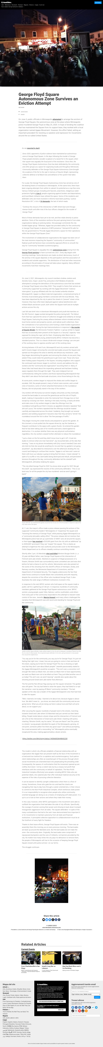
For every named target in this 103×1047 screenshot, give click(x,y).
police (43, 927)
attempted (57, 119)
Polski (23, 1024)
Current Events (24, 111)
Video (21, 995)
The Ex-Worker (7, 1012)
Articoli (5, 987)
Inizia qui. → (61, 1009)
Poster (12, 995)
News (7, 991)
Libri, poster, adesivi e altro (11, 1018)
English (5, 1022)
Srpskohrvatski (19, 1030)
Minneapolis (49, 927)
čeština (11, 1028)
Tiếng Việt (23, 1034)
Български (15, 1026)
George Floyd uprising (30, 253)
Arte (4, 989)
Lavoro (5, 1003)
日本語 (9, 1026)
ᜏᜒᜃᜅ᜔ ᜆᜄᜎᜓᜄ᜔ (25, 1036)
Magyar (22, 1028)
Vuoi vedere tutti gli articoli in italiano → (12, 6)
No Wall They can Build (19, 1012)
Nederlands (10, 1030)
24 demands (45, 201)
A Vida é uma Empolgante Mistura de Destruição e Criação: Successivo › (74, 929)
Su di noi (41, 5)
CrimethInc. (6, 2)
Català (29, 1034)
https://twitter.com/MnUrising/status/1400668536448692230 (44, 739)
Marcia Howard (49, 597)
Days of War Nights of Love (11, 1005)
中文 (20, 1026)
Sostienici (98, 2)
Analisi (14, 989)
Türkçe (27, 1028)
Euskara (16, 1028)
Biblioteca (8, 5)
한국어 (26, 1030)
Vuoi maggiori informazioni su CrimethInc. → (52, 1001)
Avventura (9, 989)
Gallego (8, 1036)
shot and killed (52, 554)
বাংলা (14, 1032)
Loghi (4, 997)
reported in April (33, 148)
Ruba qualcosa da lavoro (23, 997)
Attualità (19, 989)
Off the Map (9, 1007)
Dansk (24, 1032)
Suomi (5, 1026)
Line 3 (38, 193)
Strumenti (14, 5)
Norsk (19, 1036)
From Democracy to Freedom (11, 1001)
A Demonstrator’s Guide (24, 991)
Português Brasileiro (9, 1024)
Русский (18, 1024)
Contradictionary (26, 1001)
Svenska (19, 1032)
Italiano (15, 1022)
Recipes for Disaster (25, 1003)
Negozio (26, 5)
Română (5, 1032)
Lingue (36, 5)
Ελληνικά (28, 1024)
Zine (4, 995)
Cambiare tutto (11, 997)
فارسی (5, 1030)
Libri (2, 5)
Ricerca (31, 5)
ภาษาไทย (5, 1034)
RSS (8, 987)
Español (22, 114)
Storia (24, 989)
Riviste (8, 995)
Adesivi (17, 995)
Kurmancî (13, 1036)
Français (26, 1022)
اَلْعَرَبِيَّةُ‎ (10, 1032)
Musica (26, 995)
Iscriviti (97, 997)
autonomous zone (60, 250)
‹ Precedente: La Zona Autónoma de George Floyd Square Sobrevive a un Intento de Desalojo (33, 929)
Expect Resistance (12, 1003)
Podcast (20, 5)
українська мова (14, 1034)
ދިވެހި (4, 1036)
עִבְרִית (28, 1032)
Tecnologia (13, 991)
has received (37, 541)
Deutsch (20, 1022)
